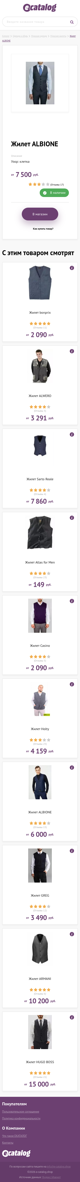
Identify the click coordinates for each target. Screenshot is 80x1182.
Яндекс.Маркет (51, 1177)
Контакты (7, 1143)
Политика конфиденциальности (21, 1118)
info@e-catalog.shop (59, 1166)
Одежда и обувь (20, 36)
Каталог (5, 36)
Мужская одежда (39, 36)
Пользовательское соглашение (20, 1111)
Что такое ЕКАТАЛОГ (14, 1136)
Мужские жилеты (58, 36)
